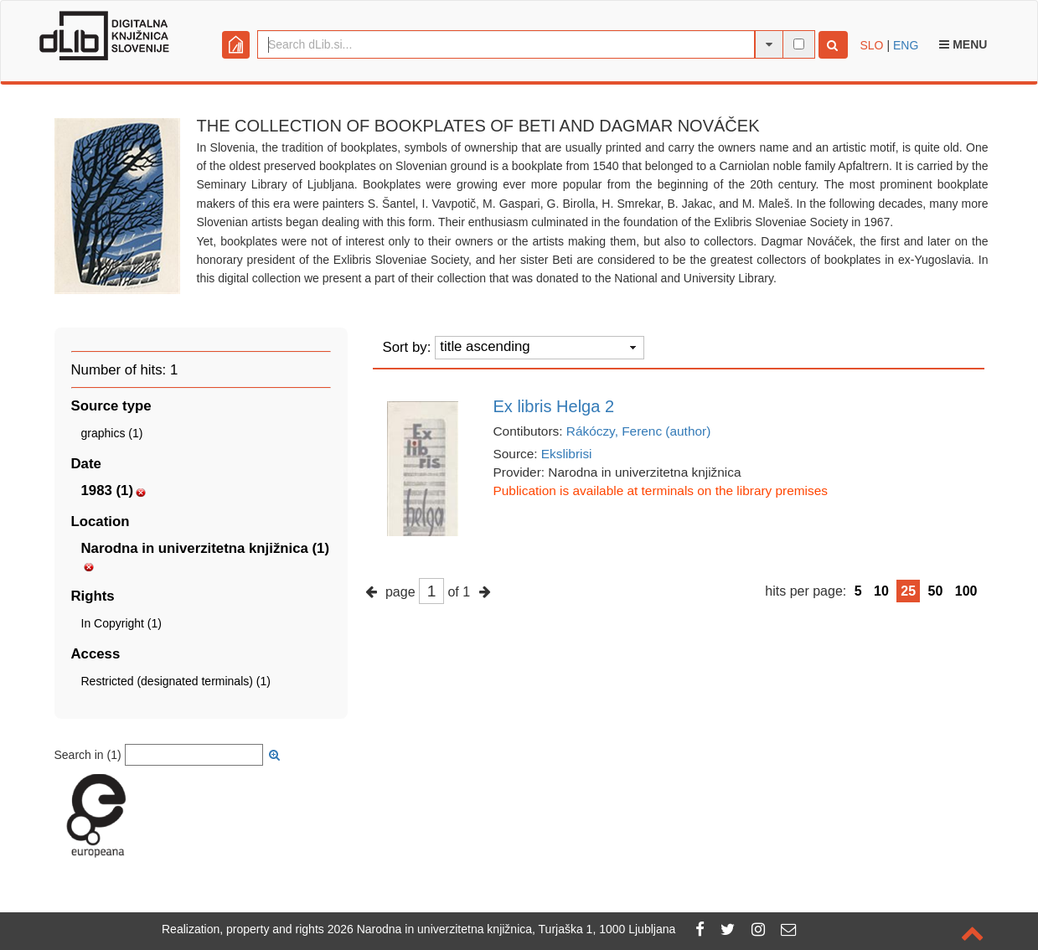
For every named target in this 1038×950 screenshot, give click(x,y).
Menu (963, 44)
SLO (872, 45)
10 (881, 591)
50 (935, 591)
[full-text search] (798, 44)
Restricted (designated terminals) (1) (176, 681)
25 (908, 591)
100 (966, 591)
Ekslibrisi (566, 454)
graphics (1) (112, 433)
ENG (905, 45)
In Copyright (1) (121, 623)
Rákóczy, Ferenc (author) (638, 431)
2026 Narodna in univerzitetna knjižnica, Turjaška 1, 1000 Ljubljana (502, 929)
